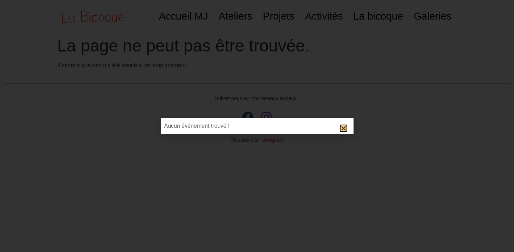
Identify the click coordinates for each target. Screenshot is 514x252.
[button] (344, 128)
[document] (257, 126)
